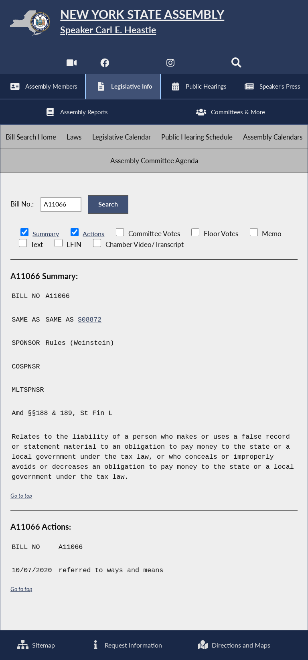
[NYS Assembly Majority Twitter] (137, 68)
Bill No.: (22, 219)
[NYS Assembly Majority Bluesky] (204, 68)
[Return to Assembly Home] (154, 24)
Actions (94, 250)
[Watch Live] (71, 68)
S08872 (90, 336)
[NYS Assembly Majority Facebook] (104, 68)
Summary (46, 250)
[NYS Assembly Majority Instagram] (171, 68)
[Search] (237, 68)
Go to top (21, 511)
